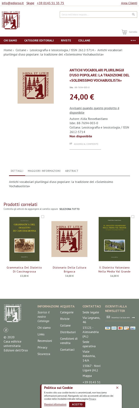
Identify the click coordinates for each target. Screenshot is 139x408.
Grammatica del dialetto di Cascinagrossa (24, 269)
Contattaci (67, 349)
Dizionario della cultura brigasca (69, 269)
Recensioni (44, 341)
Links (41, 334)
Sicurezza (43, 354)
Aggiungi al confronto (86, 144)
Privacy (92, 398)
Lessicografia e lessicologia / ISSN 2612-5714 (62, 50)
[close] (117, 387)
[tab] (17, 172)
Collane (21, 50)
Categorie (66, 312)
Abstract (72, 170)
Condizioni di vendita (68, 340)
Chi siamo (44, 327)
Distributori (68, 332)
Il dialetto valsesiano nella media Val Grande (114, 269)
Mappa (87, 376)
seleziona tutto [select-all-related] (69, 209)
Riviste (65, 319)
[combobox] (98, 14)
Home (8, 50)
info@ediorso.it (13, 3)
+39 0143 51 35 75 (50, 3)
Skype (30, 3)
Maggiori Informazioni (44, 170)
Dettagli (17, 170)
